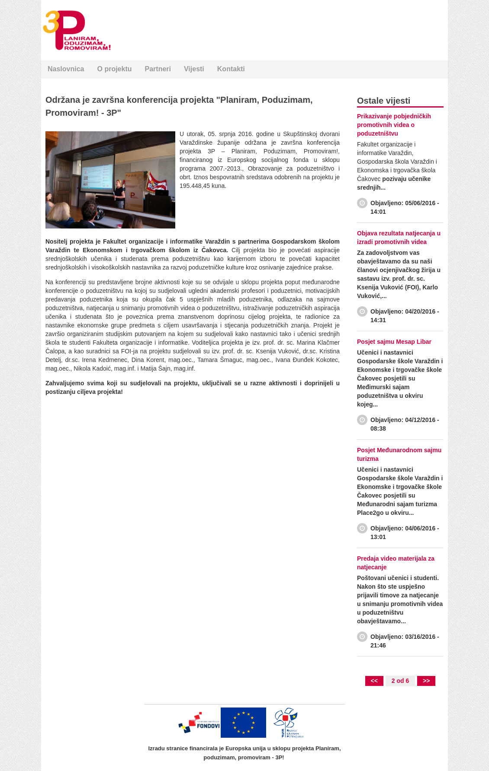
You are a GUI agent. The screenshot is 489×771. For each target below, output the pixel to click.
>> (426, 680)
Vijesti (194, 69)
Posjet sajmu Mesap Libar (394, 341)
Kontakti (231, 69)
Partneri (158, 69)
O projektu (114, 69)
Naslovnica (66, 69)
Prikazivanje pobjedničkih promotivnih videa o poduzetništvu (394, 125)
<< (374, 680)
